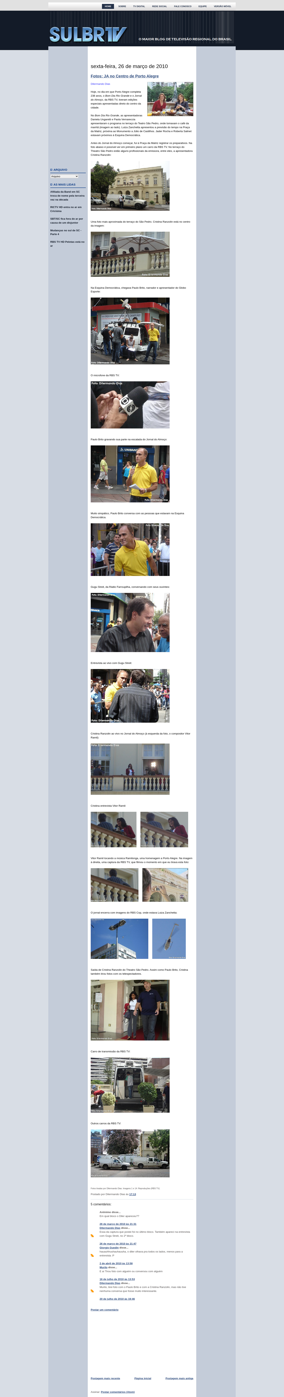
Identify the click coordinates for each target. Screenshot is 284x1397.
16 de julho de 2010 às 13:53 (117, 1279)
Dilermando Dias (110, 1227)
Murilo (103, 1267)
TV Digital (139, 6)
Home (108, 6)
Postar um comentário (105, 1309)
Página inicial (142, 1378)
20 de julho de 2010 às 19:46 (117, 1298)
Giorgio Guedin (109, 1247)
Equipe (203, 6)
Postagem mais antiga (179, 1378)
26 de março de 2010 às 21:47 (118, 1243)
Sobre (122, 6)
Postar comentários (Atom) (118, 1391)
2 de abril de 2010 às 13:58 (116, 1263)
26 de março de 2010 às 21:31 (118, 1223)
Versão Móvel (222, 6)
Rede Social (159, 6)
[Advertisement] (68, 105)
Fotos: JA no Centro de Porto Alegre (125, 76)
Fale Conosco (183, 6)
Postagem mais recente (105, 1378)
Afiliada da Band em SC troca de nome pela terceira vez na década (67, 195)
